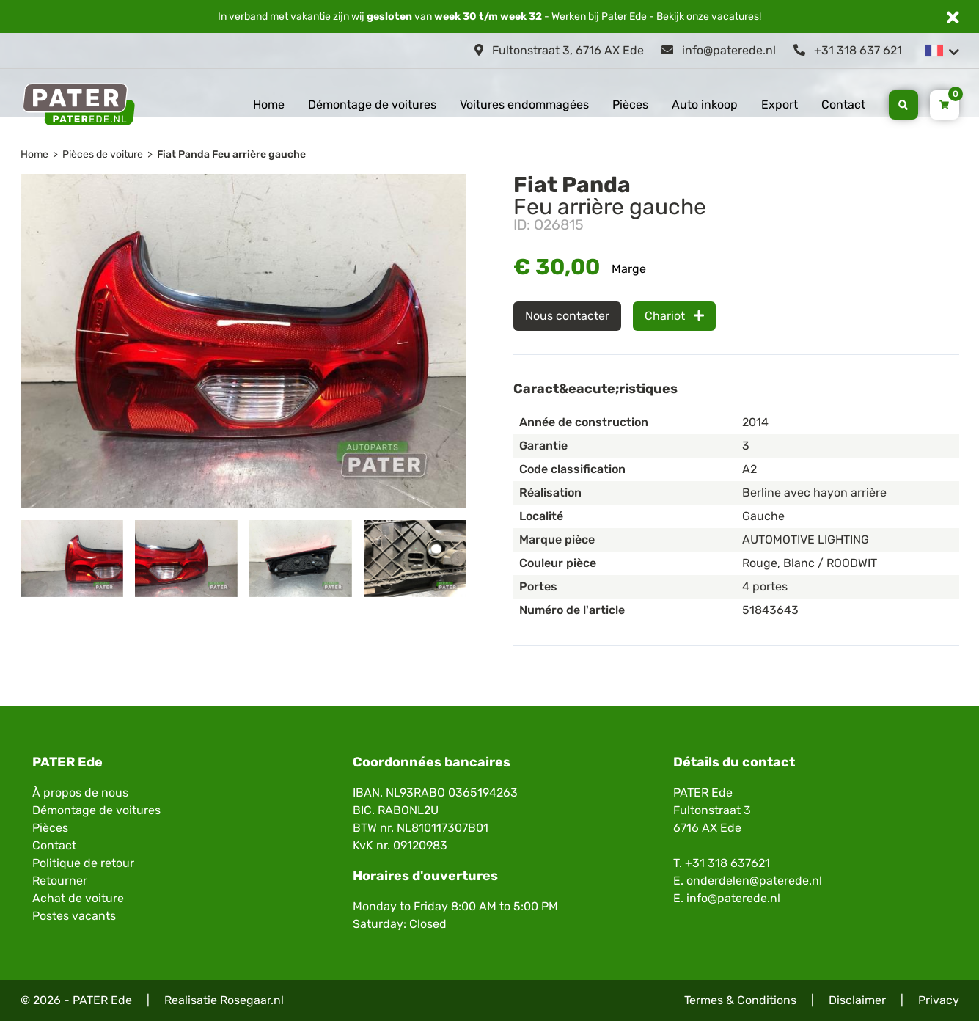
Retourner (59, 881)
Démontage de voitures (372, 104)
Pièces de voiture (102, 154)
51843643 (770, 610)
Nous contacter (567, 316)
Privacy (938, 1000)
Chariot (674, 316)
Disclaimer (857, 1000)
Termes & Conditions (740, 1000)
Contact (843, 104)
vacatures (735, 16)
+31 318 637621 (727, 863)
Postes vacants (74, 916)
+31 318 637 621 (847, 50)
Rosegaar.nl (252, 1000)
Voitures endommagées (524, 104)
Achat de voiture (78, 898)
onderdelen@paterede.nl (754, 881)
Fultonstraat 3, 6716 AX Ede (559, 50)
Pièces (630, 104)
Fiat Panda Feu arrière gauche (231, 154)
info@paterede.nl (718, 50)
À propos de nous (80, 792)
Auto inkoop (705, 104)
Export (779, 104)
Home (269, 104)
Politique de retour (83, 863)
